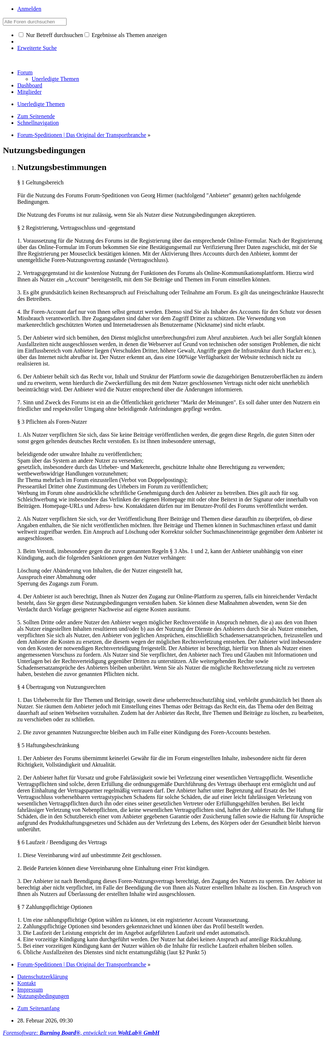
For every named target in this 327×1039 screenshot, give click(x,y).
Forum (25, 72)
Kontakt (26, 983)
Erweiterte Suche (37, 48)
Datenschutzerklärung (42, 977)
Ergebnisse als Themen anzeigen (126, 35)
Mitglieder (29, 92)
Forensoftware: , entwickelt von (81, 1033)
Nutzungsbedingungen (43, 996)
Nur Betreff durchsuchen (51, 35)
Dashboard (29, 85)
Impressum (30, 990)
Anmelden (29, 9)
